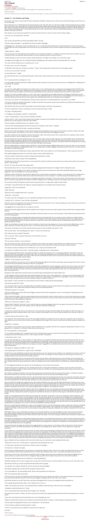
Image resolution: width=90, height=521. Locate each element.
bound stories (45, 519)
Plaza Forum (32, 515)
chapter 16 (11, 512)
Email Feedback (7, 6)
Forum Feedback (15, 6)
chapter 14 (12, 11)
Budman (9, 5)
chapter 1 (41, 13)
